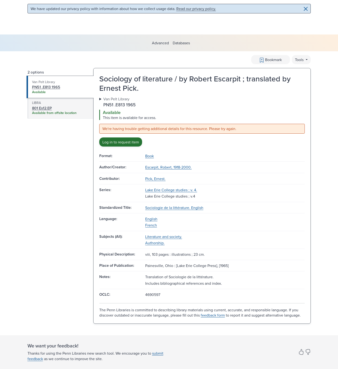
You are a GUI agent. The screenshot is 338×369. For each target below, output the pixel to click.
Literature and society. (163, 236)
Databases (181, 42)
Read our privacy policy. (196, 8)
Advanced (160, 42)
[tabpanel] (202, 121)
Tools (300, 59)
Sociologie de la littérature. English (174, 207)
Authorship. (155, 242)
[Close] (305, 9)
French (151, 225)
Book (149, 156)
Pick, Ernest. (155, 178)
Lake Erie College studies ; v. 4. (171, 190)
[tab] (60, 87)
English (151, 218)
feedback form (213, 315)
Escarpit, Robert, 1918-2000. (168, 167)
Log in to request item (120, 142)
